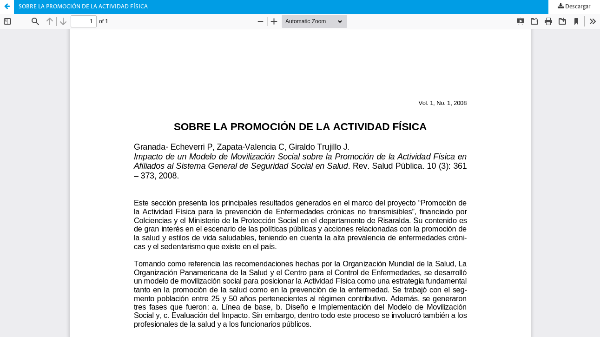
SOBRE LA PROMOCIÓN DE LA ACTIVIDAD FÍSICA (83, 6)
